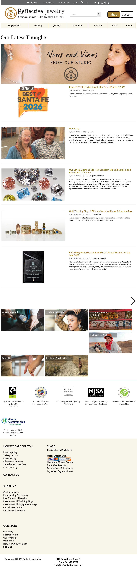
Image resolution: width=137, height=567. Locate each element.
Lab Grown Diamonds (14, 510)
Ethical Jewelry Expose (99, 313)
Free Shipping (10, 452)
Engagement (14, 25)
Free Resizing (10, 458)
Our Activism (9, 537)
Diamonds (77, 25)
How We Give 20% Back (15, 543)
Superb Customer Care (14, 464)
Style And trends (56, 312)
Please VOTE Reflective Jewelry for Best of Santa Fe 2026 (97, 87)
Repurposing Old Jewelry (15, 495)
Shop (113, 14)
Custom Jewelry (11, 492)
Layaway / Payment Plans (60, 471)
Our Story (74, 128)
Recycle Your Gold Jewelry (60, 468)
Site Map (7, 546)
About (129, 25)
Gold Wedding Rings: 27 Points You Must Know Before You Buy (100, 211)
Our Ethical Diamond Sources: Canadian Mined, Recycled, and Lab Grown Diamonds (100, 171)
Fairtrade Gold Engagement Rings (20, 504)
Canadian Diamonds (13, 507)
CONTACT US (11, 474)
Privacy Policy (10, 467)
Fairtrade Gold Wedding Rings (18, 501)
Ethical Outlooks (100, 258)
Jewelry (57, 25)
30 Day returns (10, 455)
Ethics (114, 25)
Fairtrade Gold (99, 335)
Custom (127, 14)
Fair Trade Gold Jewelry (15, 498)
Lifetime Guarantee (13, 461)
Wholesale (8, 540)
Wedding (38, 25)
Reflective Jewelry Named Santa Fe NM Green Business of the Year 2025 (99, 254)
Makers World (98, 176)
